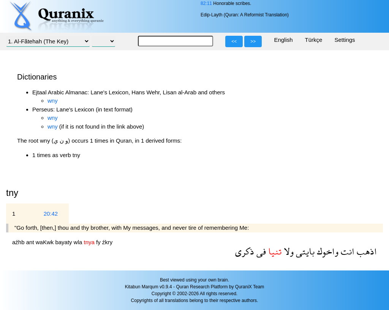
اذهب (365, 251)
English (283, 40)
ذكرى (244, 251)
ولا (287, 251)
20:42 (51, 213)
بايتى (304, 251)
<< (234, 41)
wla (79, 242)
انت (346, 251)
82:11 (206, 3)
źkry (107, 242)
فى (260, 251)
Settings (344, 40)
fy (99, 242)
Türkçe (314, 40)
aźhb (19, 242)
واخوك (326, 251)
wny (52, 100)
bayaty (64, 242)
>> (253, 41)
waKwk (45, 242)
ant (31, 242)
